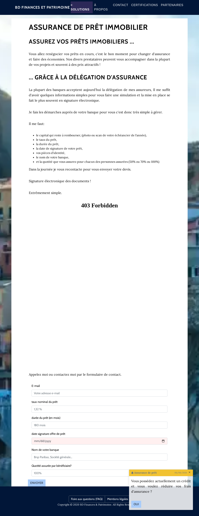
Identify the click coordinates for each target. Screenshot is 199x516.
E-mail (36, 386)
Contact (120, 7)
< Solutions (80, 9)
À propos (101, 9)
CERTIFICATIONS (144, 7)
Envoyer (36, 483)
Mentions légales (117, 499)
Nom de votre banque (45, 450)
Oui (136, 504)
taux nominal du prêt (44, 402)
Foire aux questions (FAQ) (87, 499)
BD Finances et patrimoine (42, 9)
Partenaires (172, 7)
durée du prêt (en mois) (46, 418)
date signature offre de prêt (48, 434)
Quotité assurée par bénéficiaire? (51, 466)
